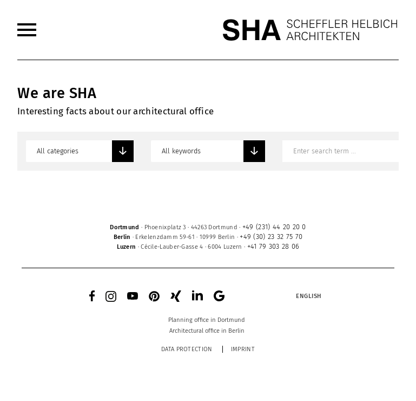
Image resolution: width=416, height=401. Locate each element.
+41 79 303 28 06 (273, 246)
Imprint (243, 349)
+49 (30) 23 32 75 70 (271, 236)
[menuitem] (26, 30)
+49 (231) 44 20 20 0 (274, 227)
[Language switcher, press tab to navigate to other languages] (308, 295)
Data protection (187, 349)
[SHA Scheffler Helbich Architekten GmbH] (310, 30)
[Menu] (26, 30)
